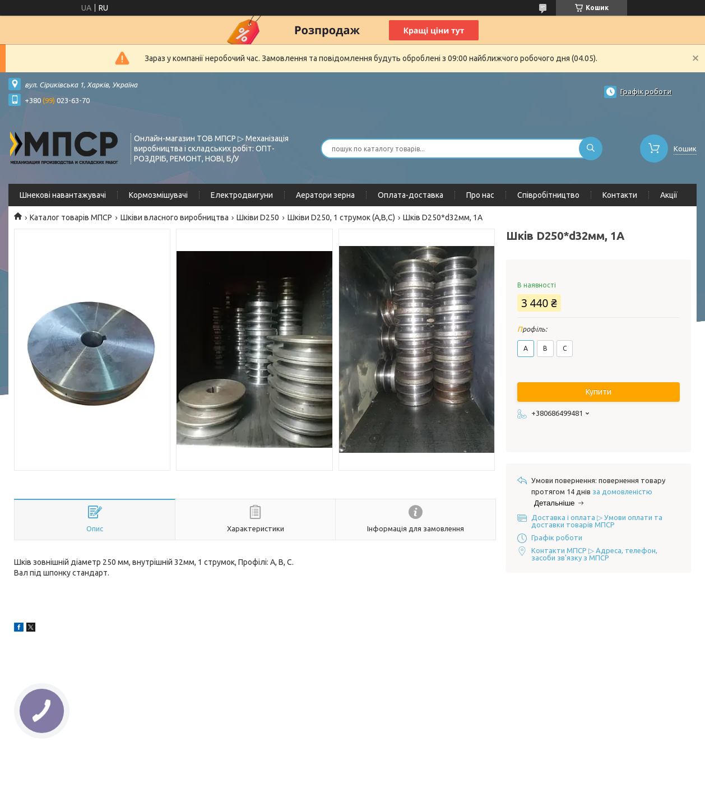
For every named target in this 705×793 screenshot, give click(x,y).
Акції (669, 195)
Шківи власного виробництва (174, 217)
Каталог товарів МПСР (71, 217)
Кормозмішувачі (158, 195)
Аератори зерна (325, 195)
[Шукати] (590, 148)
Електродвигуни (242, 195)
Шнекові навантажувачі (63, 195)
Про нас (480, 195)
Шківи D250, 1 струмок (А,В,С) (341, 217)
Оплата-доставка (410, 195)
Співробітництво (548, 195)
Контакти (619, 195)
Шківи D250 (257, 217)
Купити (598, 391)
